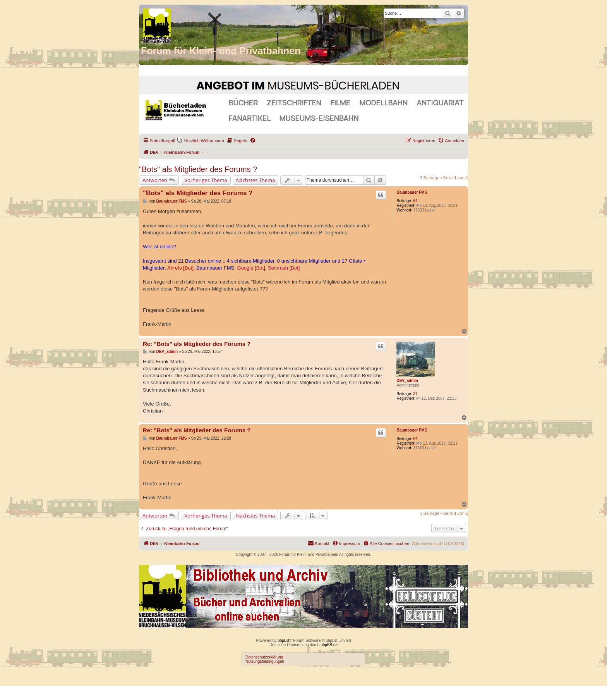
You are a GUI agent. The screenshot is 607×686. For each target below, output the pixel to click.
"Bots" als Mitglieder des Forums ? (198, 169)
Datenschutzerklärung (264, 657)
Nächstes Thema (255, 180)
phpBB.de (329, 645)
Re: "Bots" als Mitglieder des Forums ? (196, 343)
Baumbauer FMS (411, 192)
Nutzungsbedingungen (264, 661)
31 (415, 394)
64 (415, 201)
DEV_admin (407, 380)
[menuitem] (200, 140)
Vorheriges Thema (205, 180)
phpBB (283, 640)
